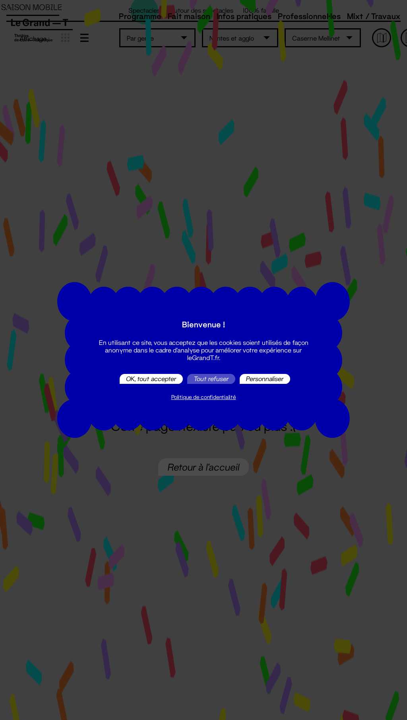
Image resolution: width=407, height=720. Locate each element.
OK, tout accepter (151, 379)
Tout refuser (211, 379)
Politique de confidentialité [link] (203, 397)
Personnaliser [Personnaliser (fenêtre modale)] (265, 379)
